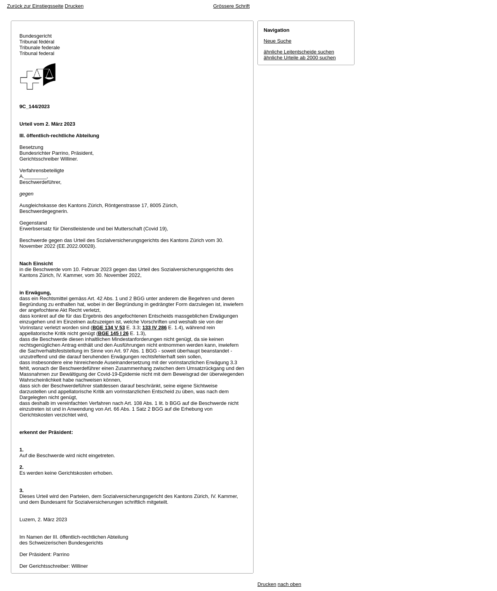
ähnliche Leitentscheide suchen (299, 52)
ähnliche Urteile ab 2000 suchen (300, 57)
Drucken (74, 6)
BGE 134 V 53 (108, 327)
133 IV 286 (154, 327)
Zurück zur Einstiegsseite (35, 6)
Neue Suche (278, 41)
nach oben (289, 584)
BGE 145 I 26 (113, 333)
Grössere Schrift (231, 6)
